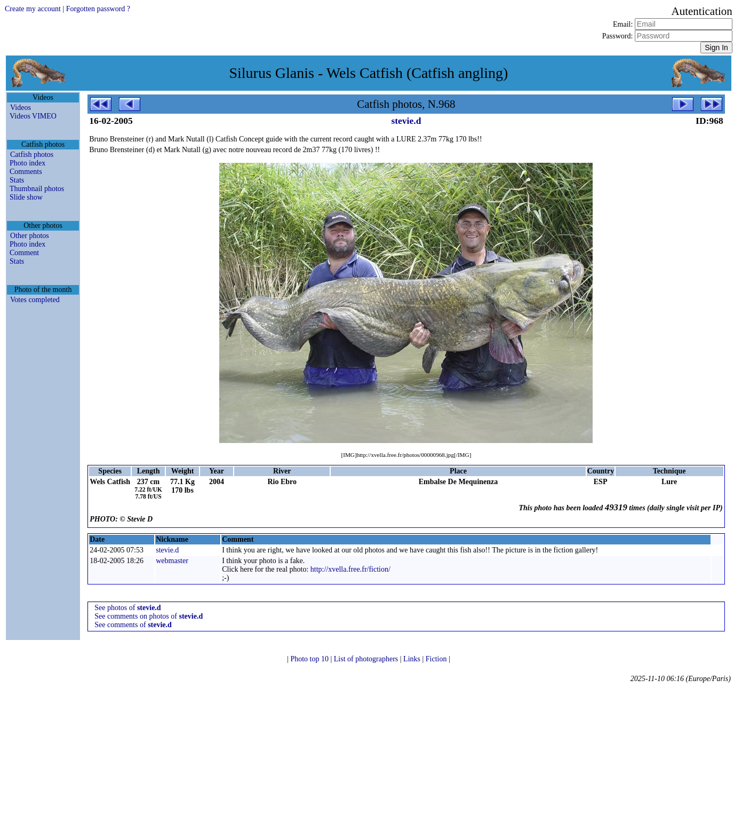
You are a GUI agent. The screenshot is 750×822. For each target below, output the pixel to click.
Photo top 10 (310, 659)
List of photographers (367, 659)
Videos (20, 108)
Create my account (33, 9)
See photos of (127, 608)
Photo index (27, 163)
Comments (26, 172)
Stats (17, 180)
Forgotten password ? (98, 9)
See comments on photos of (148, 616)
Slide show (26, 197)
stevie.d (406, 120)
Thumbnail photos (37, 189)
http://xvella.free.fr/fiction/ (350, 569)
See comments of (133, 625)
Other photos (29, 236)
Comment (24, 253)
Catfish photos (31, 155)
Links (412, 659)
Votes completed (35, 300)
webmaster (172, 561)
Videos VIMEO (33, 116)
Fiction (437, 659)
